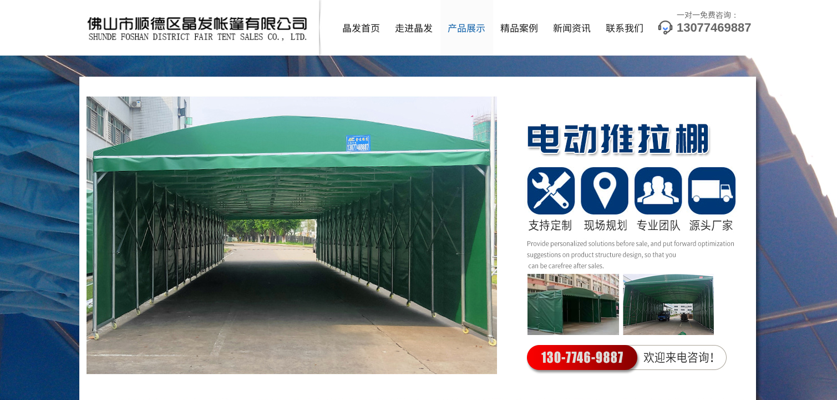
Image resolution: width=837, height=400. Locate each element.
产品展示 (466, 27)
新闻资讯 (572, 27)
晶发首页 (361, 27)
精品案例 (519, 27)
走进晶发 (414, 27)
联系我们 (624, 27)
